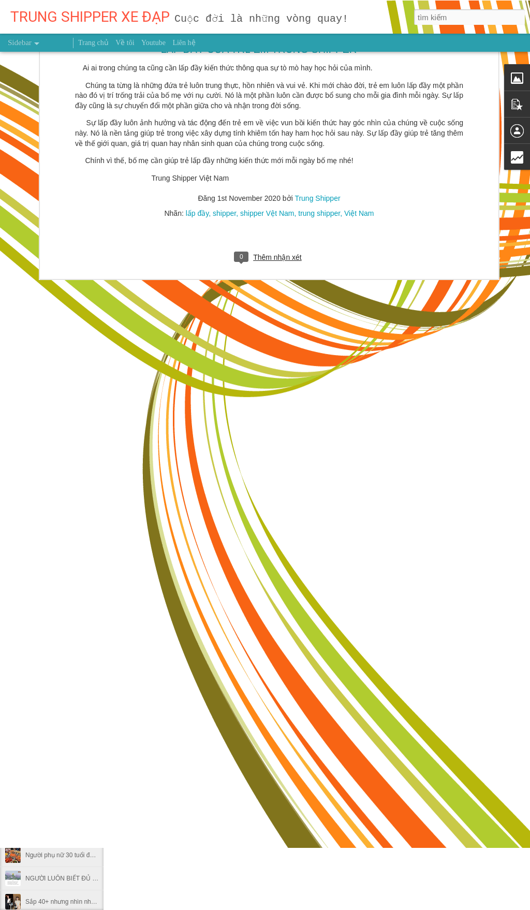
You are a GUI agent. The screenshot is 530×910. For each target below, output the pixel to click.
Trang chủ (93, 43)
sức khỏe (327, 695)
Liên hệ (183, 43)
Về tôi (124, 43)
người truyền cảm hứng (271, 695)
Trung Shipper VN (375, 695)
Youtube (153, 43)
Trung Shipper (339, 680)
